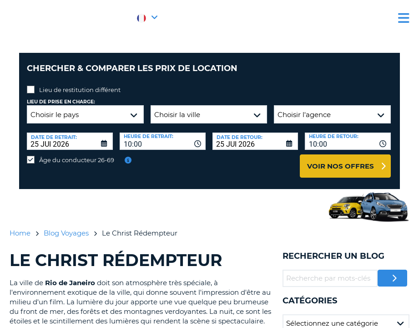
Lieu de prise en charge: (61, 95)
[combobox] (163, 134)
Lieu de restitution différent (80, 83)
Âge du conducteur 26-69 (76, 153)
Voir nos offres (340, 159)
